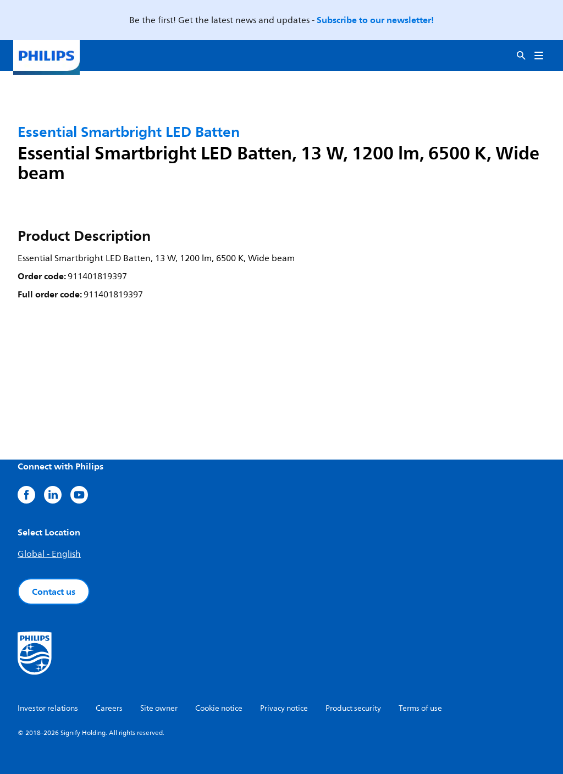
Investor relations (48, 708)
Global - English (49, 554)
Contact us (53, 591)
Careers (109, 708)
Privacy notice (284, 708)
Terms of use (420, 708)
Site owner (159, 708)
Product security (353, 708)
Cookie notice (218, 708)
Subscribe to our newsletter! (375, 19)
